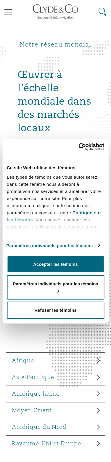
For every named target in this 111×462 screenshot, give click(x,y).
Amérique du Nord (39, 426)
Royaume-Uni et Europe (46, 443)
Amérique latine (35, 393)
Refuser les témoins (55, 310)
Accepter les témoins (55, 264)
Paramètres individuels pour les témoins (49, 245)
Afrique (23, 360)
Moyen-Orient (32, 410)
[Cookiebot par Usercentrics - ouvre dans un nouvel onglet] (79, 147)
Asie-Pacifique (33, 377)
